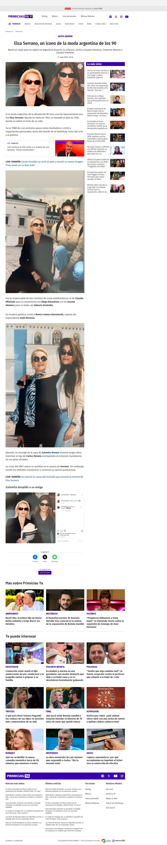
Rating (44, 16)
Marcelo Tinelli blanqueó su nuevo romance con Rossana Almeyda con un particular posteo (23, 824)
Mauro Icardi (114, 24)
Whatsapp (54, 558)
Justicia (58, 24)
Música (55, 16)
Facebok (35, 558)
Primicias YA (9, 31)
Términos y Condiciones (14, 841)
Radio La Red (111, 798)
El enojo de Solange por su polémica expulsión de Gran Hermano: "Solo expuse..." (24, 812)
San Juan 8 (110, 808)
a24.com (98, 9)
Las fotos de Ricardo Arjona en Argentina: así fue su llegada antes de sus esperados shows (25, 818)
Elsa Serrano (45, 573)
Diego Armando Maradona (43, 24)
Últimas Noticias (88, 16)
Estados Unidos (100, 24)
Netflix (89, 24)
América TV (111, 794)
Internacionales (69, 16)
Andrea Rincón (69, 24)
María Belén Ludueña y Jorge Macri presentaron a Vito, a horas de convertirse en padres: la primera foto (24, 797)
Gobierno (27, 24)
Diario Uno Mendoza (114, 803)
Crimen (80, 24)
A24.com (109, 789)
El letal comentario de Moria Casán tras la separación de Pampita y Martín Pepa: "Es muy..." (23, 790)
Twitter (45, 558)
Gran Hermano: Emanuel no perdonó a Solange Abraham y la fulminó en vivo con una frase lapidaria (23, 805)
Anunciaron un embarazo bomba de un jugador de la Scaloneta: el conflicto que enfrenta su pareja (63, 830)
